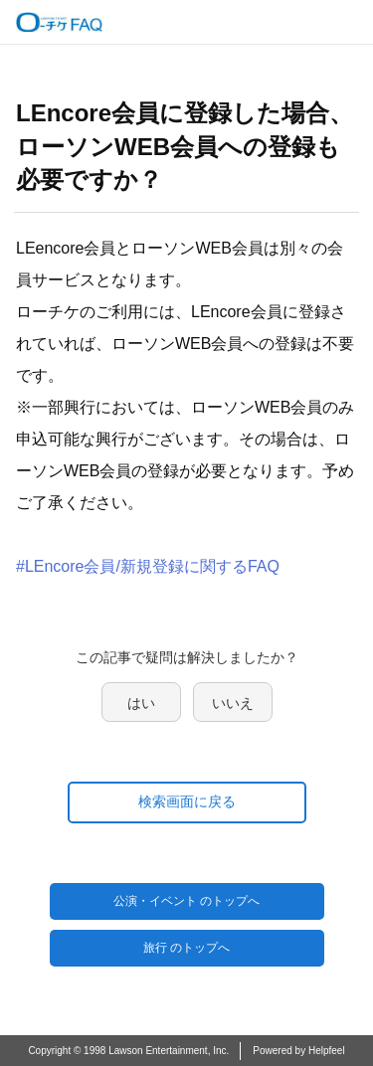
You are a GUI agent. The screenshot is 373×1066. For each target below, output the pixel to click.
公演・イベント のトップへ (186, 901)
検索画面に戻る (187, 801)
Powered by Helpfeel (298, 1050)
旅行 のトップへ (186, 948)
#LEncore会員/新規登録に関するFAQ (148, 566)
